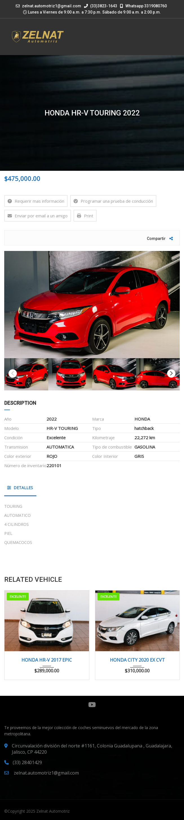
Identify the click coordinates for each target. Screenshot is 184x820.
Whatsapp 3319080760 (143, 6)
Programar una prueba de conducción (113, 201)
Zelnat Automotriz (53, 811)
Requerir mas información (36, 201)
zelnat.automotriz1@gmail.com (51, 6)
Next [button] (171, 373)
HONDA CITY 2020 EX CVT (137, 660)
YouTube (92, 704)
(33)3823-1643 (100, 6)
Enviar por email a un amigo (38, 215)
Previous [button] (12, 373)
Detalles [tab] (20, 487)
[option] (92, 304)
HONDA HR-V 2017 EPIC (46, 660)
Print (85, 215)
